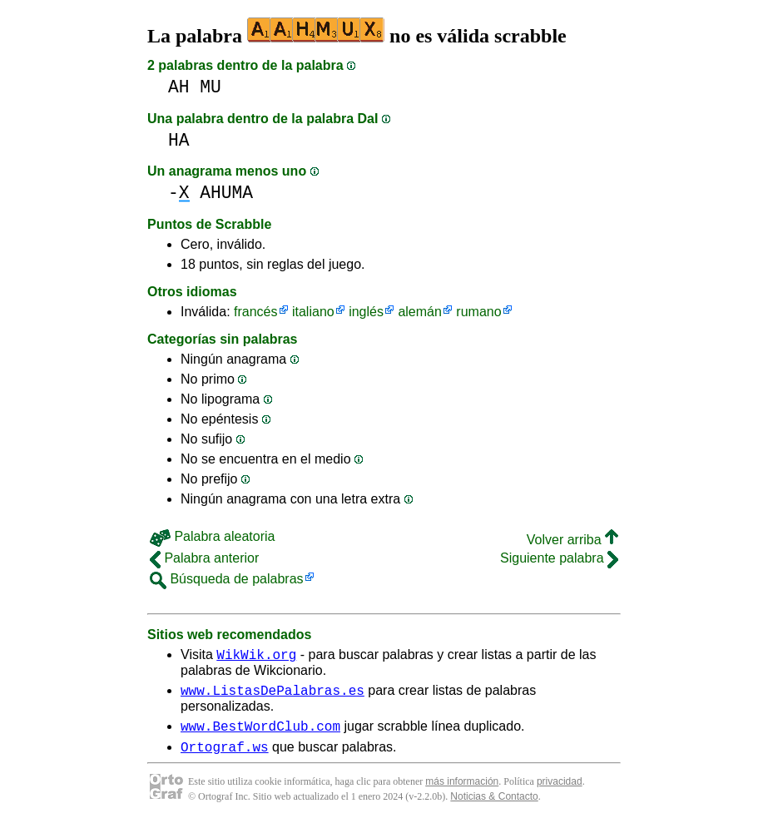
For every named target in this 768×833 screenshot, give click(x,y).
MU (210, 87)
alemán (419, 312)
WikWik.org (256, 656)
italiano (313, 312)
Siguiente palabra (559, 558)
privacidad (559, 791)
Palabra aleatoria (212, 536)
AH (179, 87)
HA (179, 140)
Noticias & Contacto (494, 806)
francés (255, 312)
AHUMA (226, 193)
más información (461, 791)
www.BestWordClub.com (260, 733)
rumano (478, 312)
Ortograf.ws (225, 756)
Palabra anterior (204, 558)
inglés (366, 312)
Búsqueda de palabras (227, 579)
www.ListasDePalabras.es (272, 695)
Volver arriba (572, 540)
